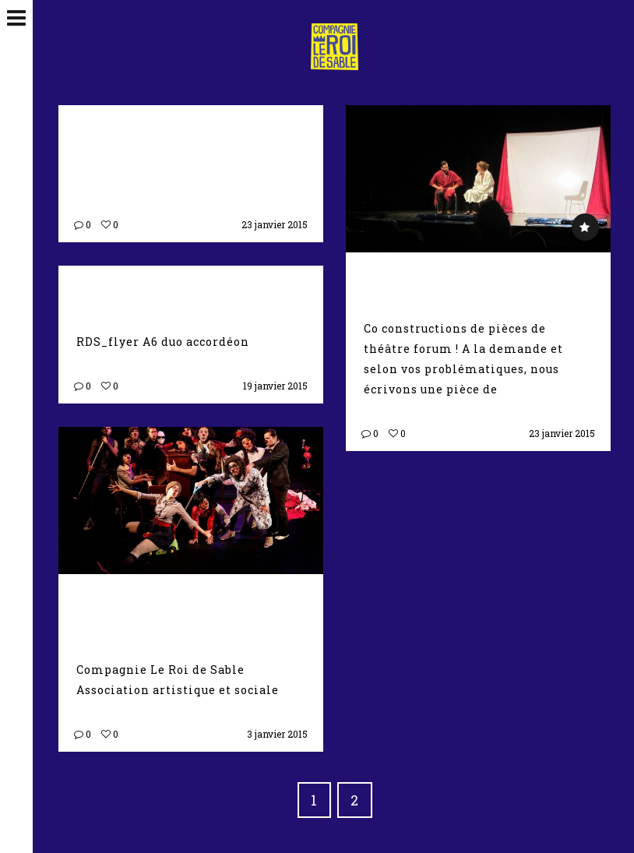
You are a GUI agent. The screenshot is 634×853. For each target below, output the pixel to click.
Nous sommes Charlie (151, 609)
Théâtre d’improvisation (169, 140)
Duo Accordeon (161, 290)
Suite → (524, 389)
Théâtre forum (450, 277)
